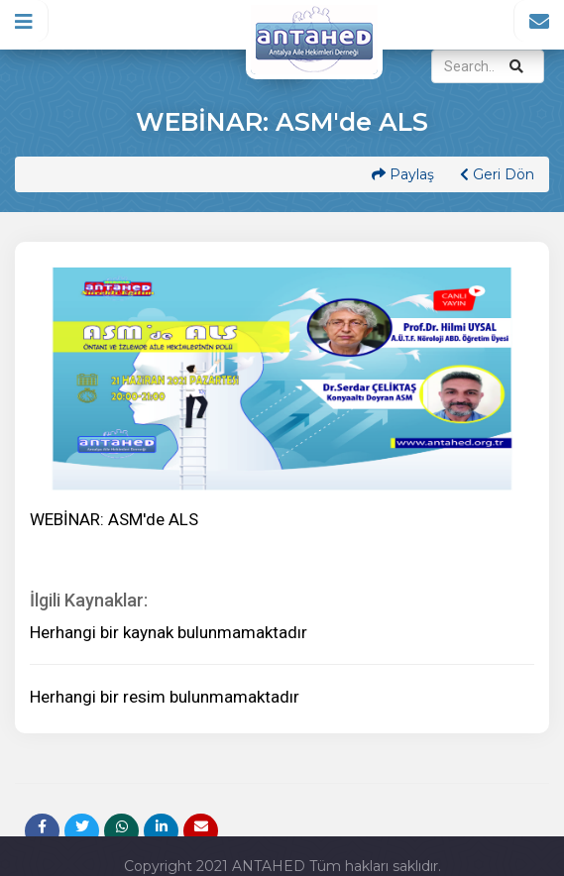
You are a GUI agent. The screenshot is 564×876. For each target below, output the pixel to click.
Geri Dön (497, 174)
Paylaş (403, 174)
